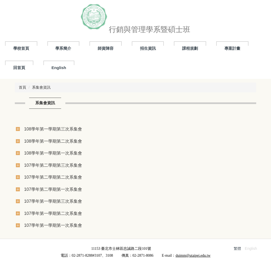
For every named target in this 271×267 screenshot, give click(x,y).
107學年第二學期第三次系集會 (53, 165)
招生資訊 (148, 48)
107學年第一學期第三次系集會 (53, 201)
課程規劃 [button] (190, 48)
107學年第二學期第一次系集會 (53, 189)
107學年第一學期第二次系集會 (53, 213)
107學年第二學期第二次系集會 (53, 177)
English (58, 67)
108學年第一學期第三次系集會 (53, 128)
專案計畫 (232, 48)
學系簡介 (63, 48)
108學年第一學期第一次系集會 (53, 153)
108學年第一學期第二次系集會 (53, 141)
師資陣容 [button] (106, 48)
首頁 (22, 87)
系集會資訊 (41, 87)
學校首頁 (21, 48)
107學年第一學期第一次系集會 (53, 225)
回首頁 (19, 67)
